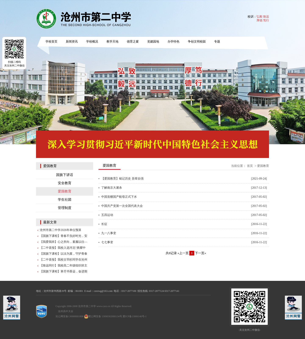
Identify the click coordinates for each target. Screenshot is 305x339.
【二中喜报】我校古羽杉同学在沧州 (63, 259)
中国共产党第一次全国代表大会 (122, 205)
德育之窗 (133, 41)
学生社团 (64, 199)
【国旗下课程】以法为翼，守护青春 (63, 253)
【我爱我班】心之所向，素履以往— (63, 241)
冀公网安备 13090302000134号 (103, 316)
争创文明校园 (197, 41)
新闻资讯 (72, 41)
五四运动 (107, 215)
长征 (104, 224)
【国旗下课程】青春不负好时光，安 (63, 235)
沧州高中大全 (65, 311)
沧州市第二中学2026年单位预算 (60, 230)
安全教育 (64, 183)
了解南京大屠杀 (111, 187)
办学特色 (173, 41)
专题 (217, 41)
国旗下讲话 (64, 175)
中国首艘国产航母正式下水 (119, 196)
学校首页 (51, 41)
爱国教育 (64, 191)
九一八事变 (108, 233)
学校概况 (92, 41)
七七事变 (107, 242)
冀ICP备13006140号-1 (135, 316)
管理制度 (64, 208)
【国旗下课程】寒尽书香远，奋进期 (63, 271)
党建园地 (153, 41)
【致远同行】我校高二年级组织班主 (63, 265)
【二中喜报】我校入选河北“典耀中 (63, 247)
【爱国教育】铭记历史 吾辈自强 (122, 178)
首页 (250, 165)
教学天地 (112, 41)
